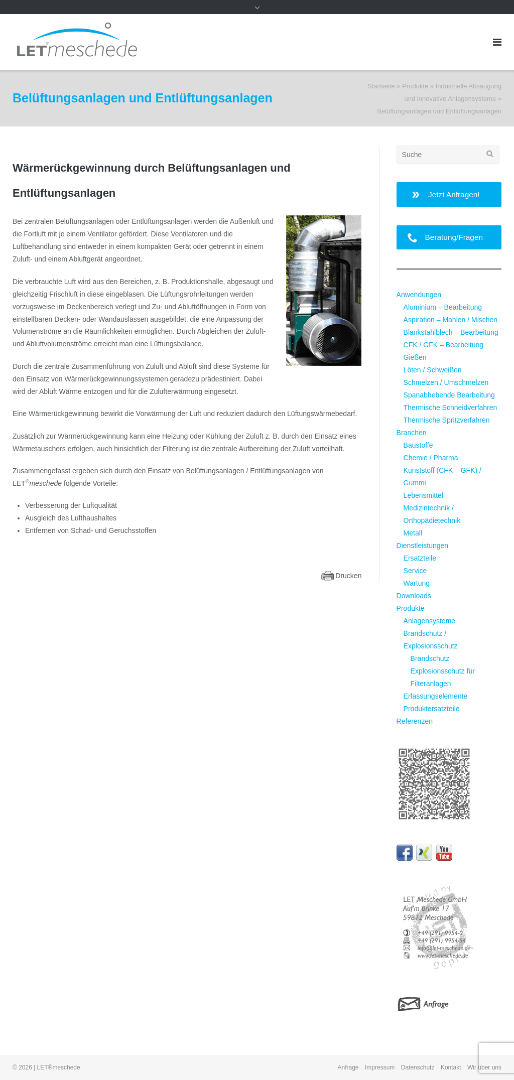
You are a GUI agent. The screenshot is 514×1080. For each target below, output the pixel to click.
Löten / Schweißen (433, 370)
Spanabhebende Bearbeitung (449, 395)
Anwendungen (419, 295)
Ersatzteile (420, 558)
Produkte (415, 86)
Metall (413, 533)
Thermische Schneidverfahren (450, 407)
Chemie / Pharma (431, 458)
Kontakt (451, 1067)
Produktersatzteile (432, 709)
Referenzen (415, 721)
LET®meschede (58, 1067)
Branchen (412, 433)
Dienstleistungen (423, 546)
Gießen (415, 357)
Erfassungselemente (436, 696)
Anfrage (348, 1067)
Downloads (414, 596)
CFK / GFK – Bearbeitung (444, 345)
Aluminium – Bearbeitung (443, 307)
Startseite (381, 86)
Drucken (348, 576)
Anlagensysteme (430, 621)
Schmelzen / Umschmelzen (446, 382)
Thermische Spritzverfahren (447, 420)
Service (415, 571)
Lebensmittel (423, 495)
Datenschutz (418, 1067)
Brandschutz (430, 658)
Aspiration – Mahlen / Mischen (451, 320)
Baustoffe (418, 445)
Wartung (417, 583)
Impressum (380, 1067)
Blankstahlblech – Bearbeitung (451, 332)
